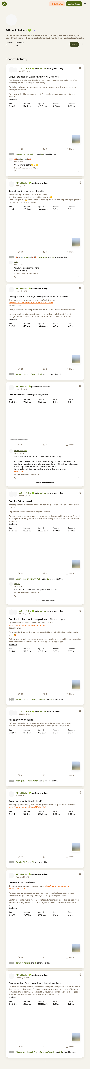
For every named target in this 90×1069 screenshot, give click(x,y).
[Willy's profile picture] (11, 262)
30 (60, 1052)
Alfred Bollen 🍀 (19, 30)
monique (42, 69)
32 (48, 579)
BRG (25, 862)
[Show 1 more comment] (45, 482)
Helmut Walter (36, 579)
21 (53, 257)
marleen (41, 699)
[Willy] (16, 262)
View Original (33, 168)
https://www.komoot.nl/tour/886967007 (27, 625)
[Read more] (13, 99)
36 (51, 699)
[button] (57, 3)
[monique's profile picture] (15, 69)
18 (43, 780)
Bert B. (19, 862)
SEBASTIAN (42, 257)
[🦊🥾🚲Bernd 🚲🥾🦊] (22, 159)
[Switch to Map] (76, 139)
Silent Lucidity (22, 579)
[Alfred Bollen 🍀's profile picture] (11, 20)
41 (36, 963)
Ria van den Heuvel (24, 154)
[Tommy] (17, 584)
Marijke (26, 963)
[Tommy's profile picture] (11, 584)
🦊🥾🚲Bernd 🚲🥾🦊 (26, 257)
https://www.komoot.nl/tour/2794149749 (27, 807)
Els (35, 154)
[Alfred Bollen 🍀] (20, 451)
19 (42, 154)
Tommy (19, 963)
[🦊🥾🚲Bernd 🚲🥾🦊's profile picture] (11, 159)
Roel (40, 374)
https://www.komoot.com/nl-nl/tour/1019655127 (31, 302)
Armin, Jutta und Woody (26, 374)
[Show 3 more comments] (45, 601)
